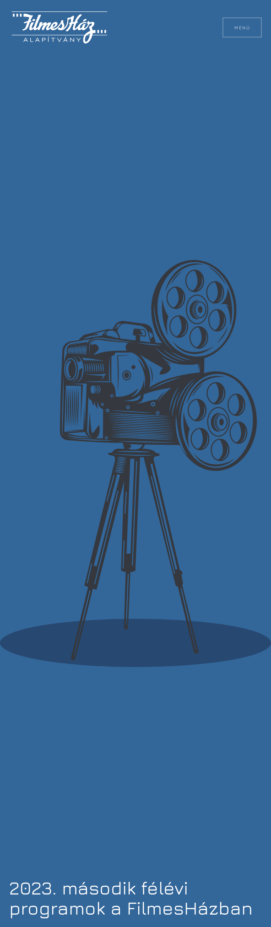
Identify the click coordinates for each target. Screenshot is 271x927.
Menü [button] (242, 27)
